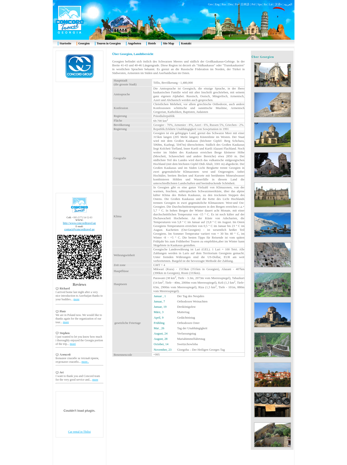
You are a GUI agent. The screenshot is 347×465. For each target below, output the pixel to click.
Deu (230, 4)
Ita (265, 4)
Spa (259, 4)
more (76, 299)
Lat (271, 4)
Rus (223, 4)
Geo (210, 4)
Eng (217, 4)
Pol (253, 4)
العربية (288, 4)
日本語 (245, 4)
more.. (85, 361)
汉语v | (279, 4)
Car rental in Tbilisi (79, 431)
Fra (237, 4)
